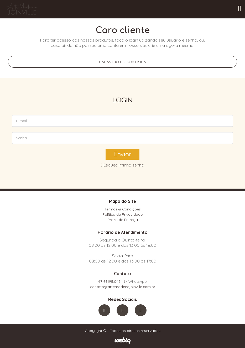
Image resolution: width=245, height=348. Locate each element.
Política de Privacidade (122, 214)
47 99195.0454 (111, 281)
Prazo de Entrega (122, 219)
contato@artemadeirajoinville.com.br (122, 286)
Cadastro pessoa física (122, 61)
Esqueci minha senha (122, 165)
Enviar (122, 154)
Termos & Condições (123, 209)
